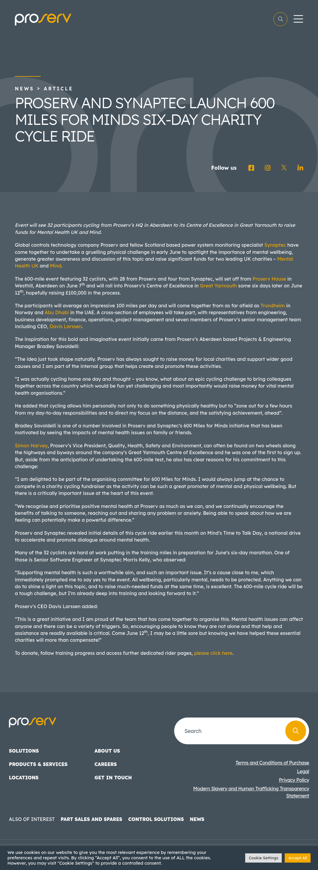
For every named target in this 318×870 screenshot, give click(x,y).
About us (107, 751)
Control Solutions (156, 819)
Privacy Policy (294, 780)
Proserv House (269, 279)
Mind (55, 266)
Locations (23, 778)
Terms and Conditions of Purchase (272, 763)
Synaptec (275, 245)
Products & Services (38, 764)
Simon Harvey (31, 446)
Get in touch (113, 778)
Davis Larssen (66, 326)
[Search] (295, 730)
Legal (303, 771)
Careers (106, 764)
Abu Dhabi (57, 312)
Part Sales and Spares (91, 819)
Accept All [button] (297, 857)
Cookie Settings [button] (263, 857)
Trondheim (273, 306)
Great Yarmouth (218, 286)
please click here (213, 653)
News (24, 89)
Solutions (24, 751)
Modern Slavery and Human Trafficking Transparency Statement (251, 792)
